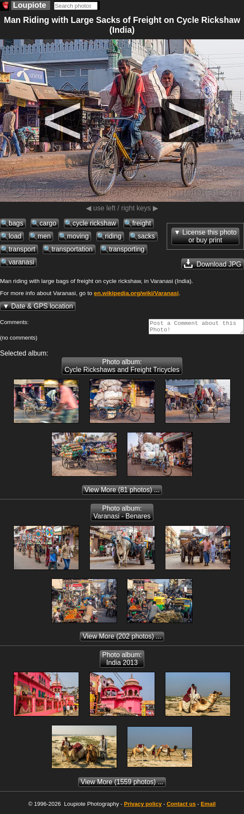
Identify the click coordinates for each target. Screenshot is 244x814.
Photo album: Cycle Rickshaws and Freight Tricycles (121, 368)
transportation (71, 249)
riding (113, 236)
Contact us (181, 806)
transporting (126, 249)
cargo (47, 223)
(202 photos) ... (122, 638)
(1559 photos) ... (122, 784)
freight (141, 223)
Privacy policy (143, 806)
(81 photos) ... (122, 492)
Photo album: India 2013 (122, 661)
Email (208, 806)
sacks (146, 236)
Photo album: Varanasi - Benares (121, 514)
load (15, 236)
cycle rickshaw (94, 223)
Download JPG (212, 263)
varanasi (21, 262)
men (44, 236)
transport (22, 249)
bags (16, 223)
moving (78, 236)
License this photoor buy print (209, 236)
